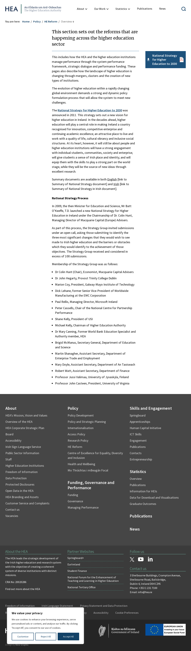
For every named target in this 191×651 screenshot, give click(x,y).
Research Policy (78, 440)
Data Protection (16, 478)
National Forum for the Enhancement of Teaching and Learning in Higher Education (93, 579)
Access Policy (76, 434)
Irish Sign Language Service (23, 447)
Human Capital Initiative (145, 428)
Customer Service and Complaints (27, 503)
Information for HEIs (143, 491)
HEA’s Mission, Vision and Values (26, 415)
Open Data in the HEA (19, 491)
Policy (37, 21)
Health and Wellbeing (81, 464)
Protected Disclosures (19, 484)
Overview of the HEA (19, 422)
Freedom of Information (21, 472)
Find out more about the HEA (22, 589)
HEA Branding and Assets (22, 497)
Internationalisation (80, 428)
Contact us (12, 510)
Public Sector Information (22, 453)
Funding (73, 495)
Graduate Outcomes (143, 504)
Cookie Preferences (127, 612)
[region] (45, 625)
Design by (17, 644)
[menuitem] (144, 8)
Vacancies (11, 516)
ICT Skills (136, 434)
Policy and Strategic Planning (87, 422)
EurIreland (73, 564)
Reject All (46, 636)
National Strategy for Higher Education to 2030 (90, 110)
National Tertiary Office (81, 587)
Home (26, 21)
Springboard (138, 415)
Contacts (136, 453)
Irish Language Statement (57, 605)
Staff (8, 459)
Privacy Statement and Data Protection (103, 605)
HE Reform (50, 21)
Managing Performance (83, 507)
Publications (138, 447)
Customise (22, 636)
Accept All (68, 636)
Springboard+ (75, 558)
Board (9, 434)
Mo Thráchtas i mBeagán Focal (88, 470)
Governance (75, 501)
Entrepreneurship (141, 459)
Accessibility (13, 440)
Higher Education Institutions (24, 466)
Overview (136, 479)
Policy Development (81, 415)
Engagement (138, 440)
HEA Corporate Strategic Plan (24, 428)
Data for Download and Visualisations (154, 497)
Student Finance (77, 571)
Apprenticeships (140, 422)
